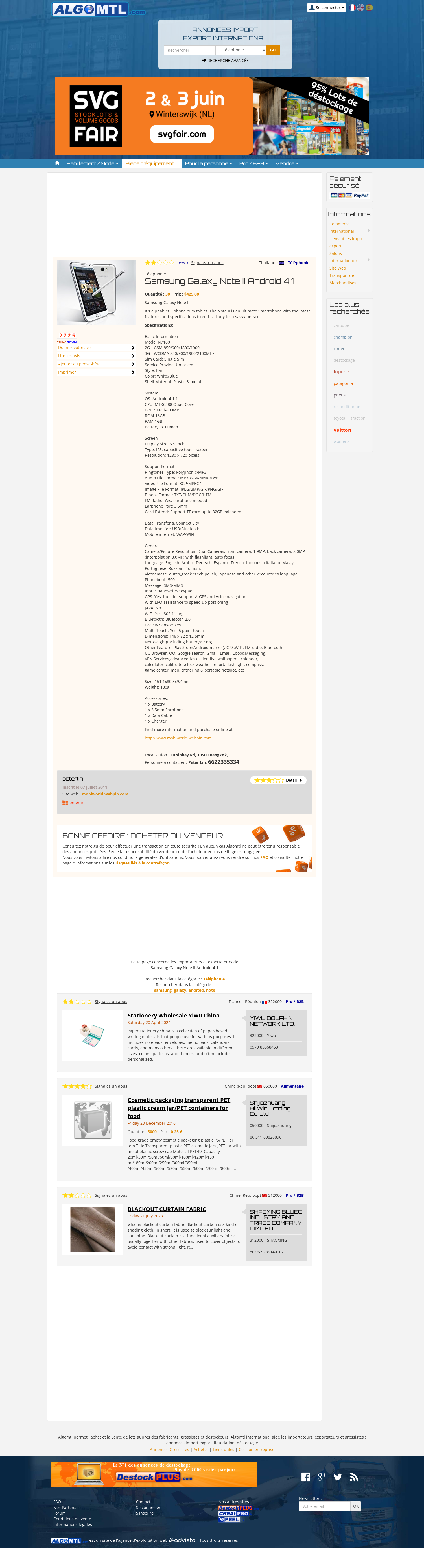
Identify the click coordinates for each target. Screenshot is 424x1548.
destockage (344, 360)
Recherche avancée (225, 60)
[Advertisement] (184, 217)
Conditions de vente (72, 1518)
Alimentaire (292, 1086)
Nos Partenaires (68, 1507)
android (196, 990)
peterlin (72, 778)
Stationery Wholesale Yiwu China (174, 1015)
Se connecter (148, 1507)
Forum (59, 1513)
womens (341, 441)
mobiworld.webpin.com (105, 794)
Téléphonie (298, 262)
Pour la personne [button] (208, 163)
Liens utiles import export (347, 242)
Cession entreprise (256, 1449)
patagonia (343, 383)
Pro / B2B (295, 1001)
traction (358, 418)
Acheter (201, 1449)
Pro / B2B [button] (253, 163)
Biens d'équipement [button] (152, 163)
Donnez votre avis (75, 347)
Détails (182, 262)
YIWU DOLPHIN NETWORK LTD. (272, 1021)
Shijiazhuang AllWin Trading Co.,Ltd (270, 1108)
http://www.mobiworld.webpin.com (178, 738)
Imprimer (67, 372)
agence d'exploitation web (142, 1540)
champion (343, 337)
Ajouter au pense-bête (79, 363)
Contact (143, 1501)
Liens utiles (223, 1449)
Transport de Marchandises (342, 279)
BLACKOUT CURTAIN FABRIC (167, 1209)
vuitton (342, 429)
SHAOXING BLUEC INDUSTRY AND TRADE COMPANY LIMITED (276, 1220)
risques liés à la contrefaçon (142, 863)
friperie (341, 371)
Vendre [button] (286, 163)
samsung (163, 990)
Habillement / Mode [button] (92, 163)
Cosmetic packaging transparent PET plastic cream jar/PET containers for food (179, 1108)
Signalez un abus (207, 262)
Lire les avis (69, 355)
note (210, 990)
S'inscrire (145, 1513)
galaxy (180, 990)
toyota (339, 418)
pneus (340, 395)
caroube (341, 325)
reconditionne (347, 406)
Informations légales (72, 1524)
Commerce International (341, 227)
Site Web (337, 268)
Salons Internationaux (343, 257)
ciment (340, 348)
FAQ (264, 857)
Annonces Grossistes (169, 1449)
